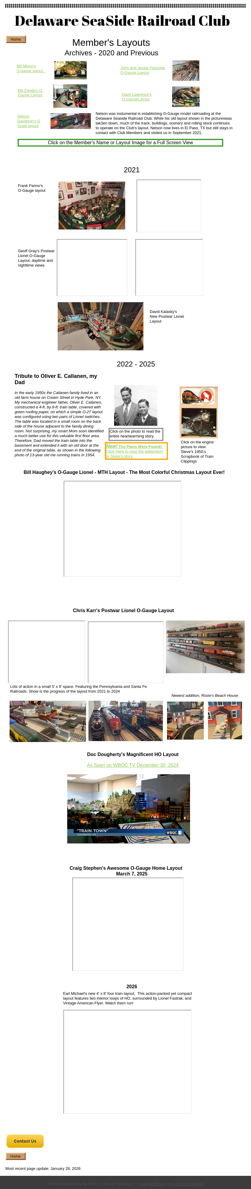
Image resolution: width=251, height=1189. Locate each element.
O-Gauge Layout (134, 72)
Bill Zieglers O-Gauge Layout (30, 92)
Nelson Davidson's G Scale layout (28, 121)
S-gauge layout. (31, 71)
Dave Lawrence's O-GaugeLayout (136, 96)
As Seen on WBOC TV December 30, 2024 (133, 765)
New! (111, 446)
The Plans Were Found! (139, 446)
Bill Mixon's (26, 66)
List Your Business (188, 1184)
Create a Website (152, 1184)
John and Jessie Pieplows (142, 68)
